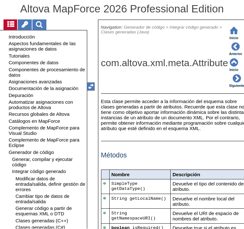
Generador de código (144, 27)
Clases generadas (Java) (125, 32)
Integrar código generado (194, 27)
